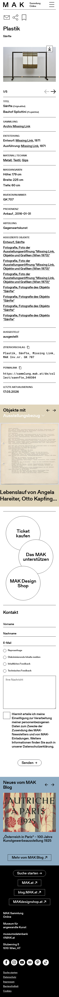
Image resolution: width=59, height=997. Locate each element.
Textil (16, 160)
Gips (25, 160)
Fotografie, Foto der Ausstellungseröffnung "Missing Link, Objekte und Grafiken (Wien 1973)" (29, 251)
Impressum (8, 981)
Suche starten (29, 873)
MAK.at (29, 882)
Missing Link (24, 140)
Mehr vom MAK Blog (29, 857)
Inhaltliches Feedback (19, 663)
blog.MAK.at (29, 892)
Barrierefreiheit (10, 986)
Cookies (7, 990)
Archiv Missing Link (16, 126)
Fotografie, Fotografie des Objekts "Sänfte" (26, 289)
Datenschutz (9, 977)
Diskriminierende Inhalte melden (24, 657)
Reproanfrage (15, 650)
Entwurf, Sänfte (14, 242)
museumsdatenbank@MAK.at (15, 935)
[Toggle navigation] (51, 4)
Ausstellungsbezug (21, 415)
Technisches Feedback (19, 670)
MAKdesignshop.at (29, 901)
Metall (7, 160)
